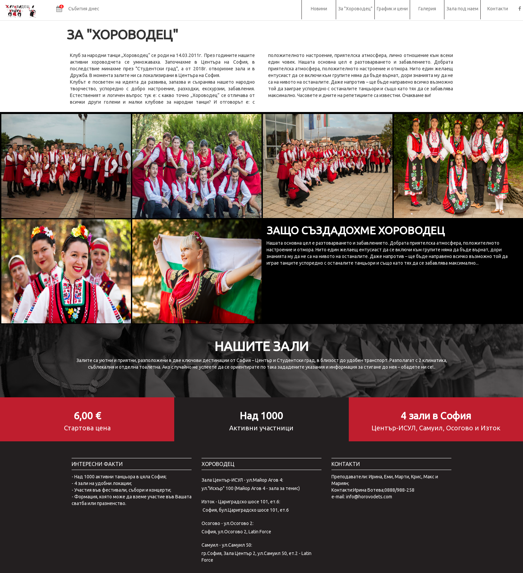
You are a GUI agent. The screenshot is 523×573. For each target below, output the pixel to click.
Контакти (497, 8)
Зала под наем (462, 8)
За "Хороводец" (355, 8)
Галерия (427, 8)
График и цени (392, 8)
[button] (77, 9)
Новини (319, 8)
